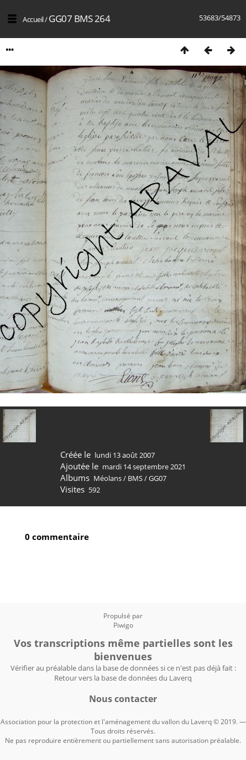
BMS (135, 478)
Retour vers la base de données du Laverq (123, 678)
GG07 (157, 478)
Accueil (33, 19)
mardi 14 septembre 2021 (144, 467)
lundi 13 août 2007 (125, 455)
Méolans (107, 478)
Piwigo (123, 625)
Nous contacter (123, 699)
